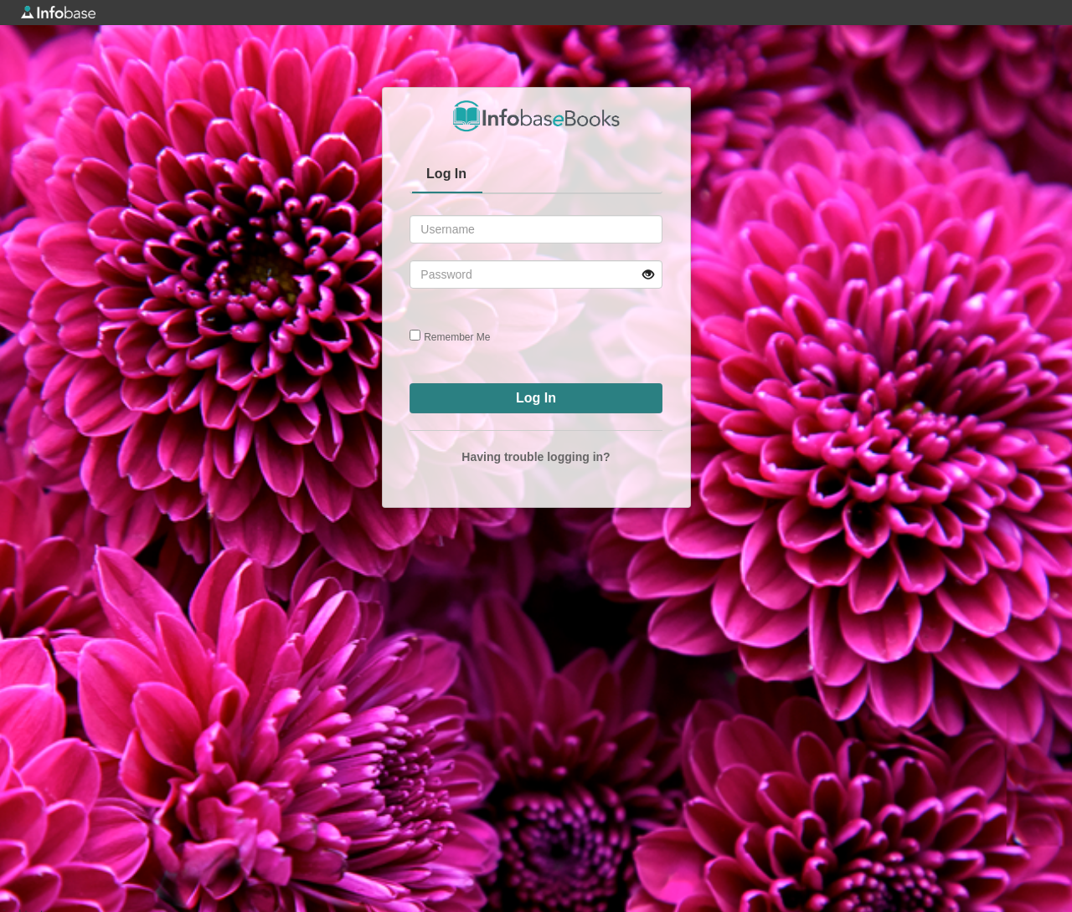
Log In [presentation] (446, 174)
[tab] (447, 175)
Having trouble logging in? (535, 457)
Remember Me (457, 337)
